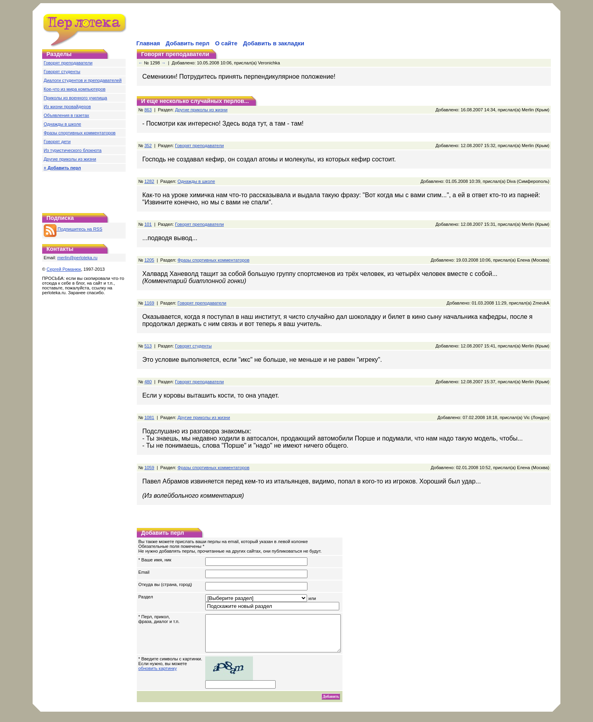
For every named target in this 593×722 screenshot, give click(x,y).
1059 (149, 467)
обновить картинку (157, 675)
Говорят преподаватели (68, 62)
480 (148, 381)
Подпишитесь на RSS (73, 229)
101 (148, 224)
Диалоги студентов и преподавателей (83, 80)
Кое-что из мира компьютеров (74, 89)
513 (148, 346)
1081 (149, 417)
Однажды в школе (62, 124)
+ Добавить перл (62, 167)
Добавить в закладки (273, 43)
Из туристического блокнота (73, 150)
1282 (149, 181)
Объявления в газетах (66, 115)
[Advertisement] (228, 26)
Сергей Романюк (64, 269)
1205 (149, 260)
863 (148, 109)
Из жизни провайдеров (67, 106)
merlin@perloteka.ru (77, 257)
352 (148, 145)
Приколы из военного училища (75, 97)
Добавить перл (188, 43)
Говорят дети (57, 141)
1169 (149, 303)
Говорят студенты (62, 71)
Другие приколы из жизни (70, 159)
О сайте (226, 43)
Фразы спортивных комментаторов (80, 132)
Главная (148, 43)
